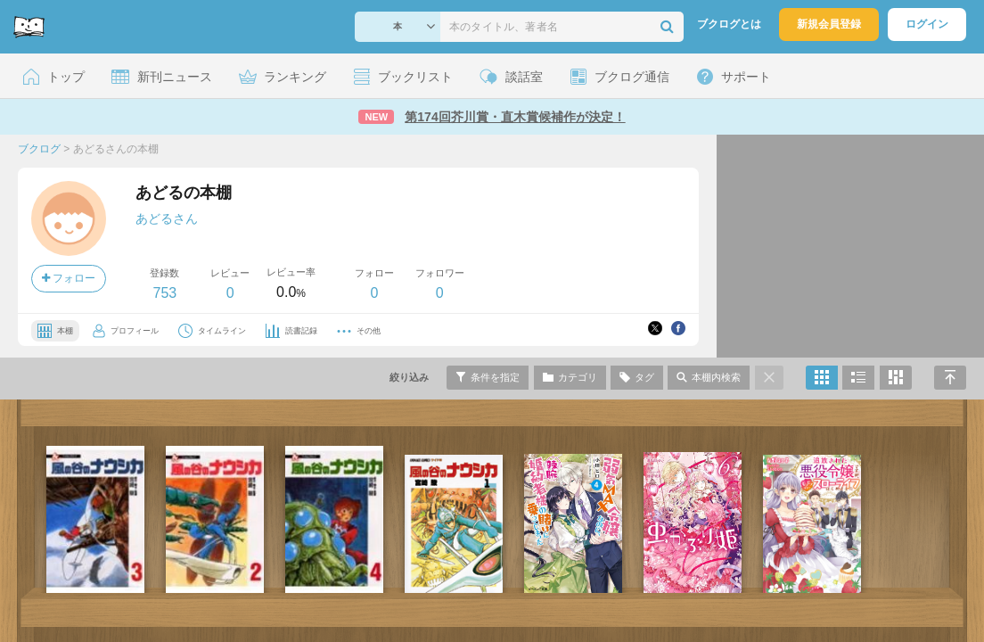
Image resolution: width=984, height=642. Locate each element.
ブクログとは (729, 24)
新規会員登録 (829, 24)
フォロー (68, 278)
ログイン (927, 24)
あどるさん (166, 218)
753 (164, 292)
